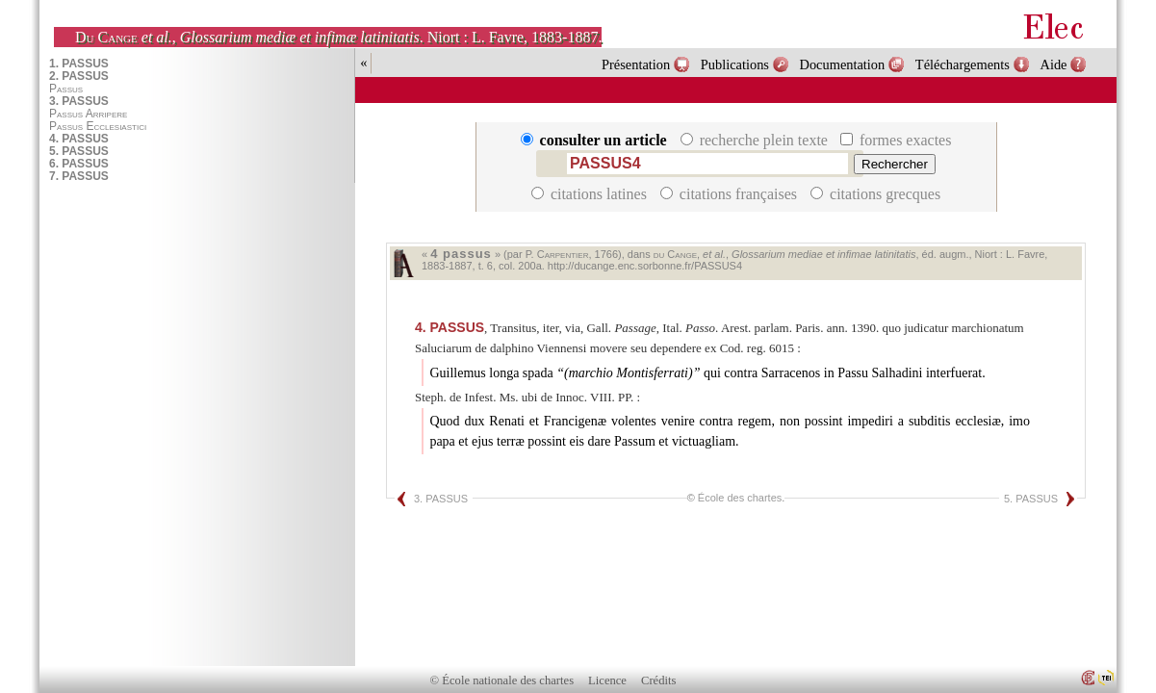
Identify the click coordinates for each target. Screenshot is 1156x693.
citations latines (591, 194)
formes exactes (896, 140)
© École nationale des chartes (502, 680)
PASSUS (449, 327)
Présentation (636, 64)
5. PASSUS (1031, 498)
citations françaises (730, 194)
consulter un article (596, 140)
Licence (607, 680)
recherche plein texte (756, 140)
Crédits (658, 680)
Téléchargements (962, 64)
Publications (735, 64)
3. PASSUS (441, 498)
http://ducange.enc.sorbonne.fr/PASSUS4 (645, 265)
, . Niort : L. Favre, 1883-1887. (338, 37)
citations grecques (875, 194)
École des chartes (740, 497)
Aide (1053, 64)
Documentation (843, 64)
